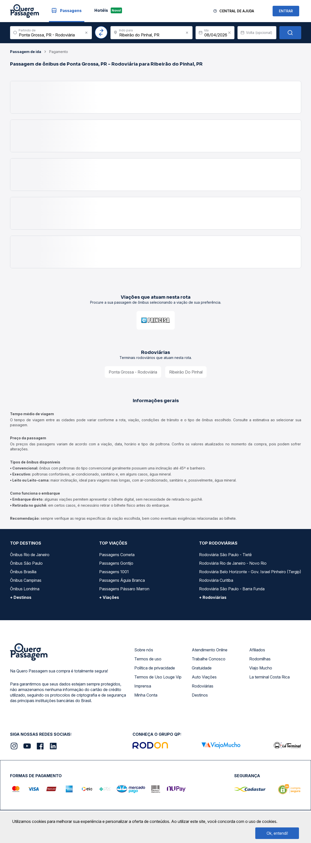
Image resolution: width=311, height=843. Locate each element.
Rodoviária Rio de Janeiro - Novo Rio (233, 563)
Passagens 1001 (114, 571)
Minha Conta (145, 695)
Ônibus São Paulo (26, 563)
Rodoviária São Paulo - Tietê (225, 554)
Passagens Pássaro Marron (124, 588)
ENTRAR (286, 11)
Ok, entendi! (277, 833)
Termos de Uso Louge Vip (157, 676)
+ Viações (109, 597)
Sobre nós (143, 649)
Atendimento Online (209, 649)
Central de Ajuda (236, 11)
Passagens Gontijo (116, 563)
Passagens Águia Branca (122, 580)
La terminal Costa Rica (269, 676)
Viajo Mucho (260, 667)
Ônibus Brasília (23, 571)
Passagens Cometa (117, 554)
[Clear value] (229, 32)
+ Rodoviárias (212, 597)
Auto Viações (204, 676)
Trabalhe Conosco (208, 658)
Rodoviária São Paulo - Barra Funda (232, 588)
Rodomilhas (260, 658)
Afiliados (257, 649)
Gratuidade (202, 667)
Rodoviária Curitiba (216, 580)
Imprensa (142, 686)
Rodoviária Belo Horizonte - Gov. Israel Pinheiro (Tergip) (250, 571)
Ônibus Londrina (24, 588)
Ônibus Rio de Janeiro (29, 554)
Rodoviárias (202, 686)
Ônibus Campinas (25, 580)
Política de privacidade (154, 667)
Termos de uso (147, 658)
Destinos (200, 695)
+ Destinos (20, 597)
